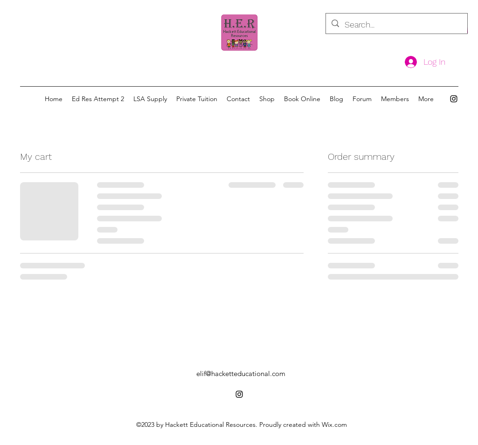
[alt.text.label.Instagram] (453, 98)
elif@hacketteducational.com (240, 373)
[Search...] (396, 25)
